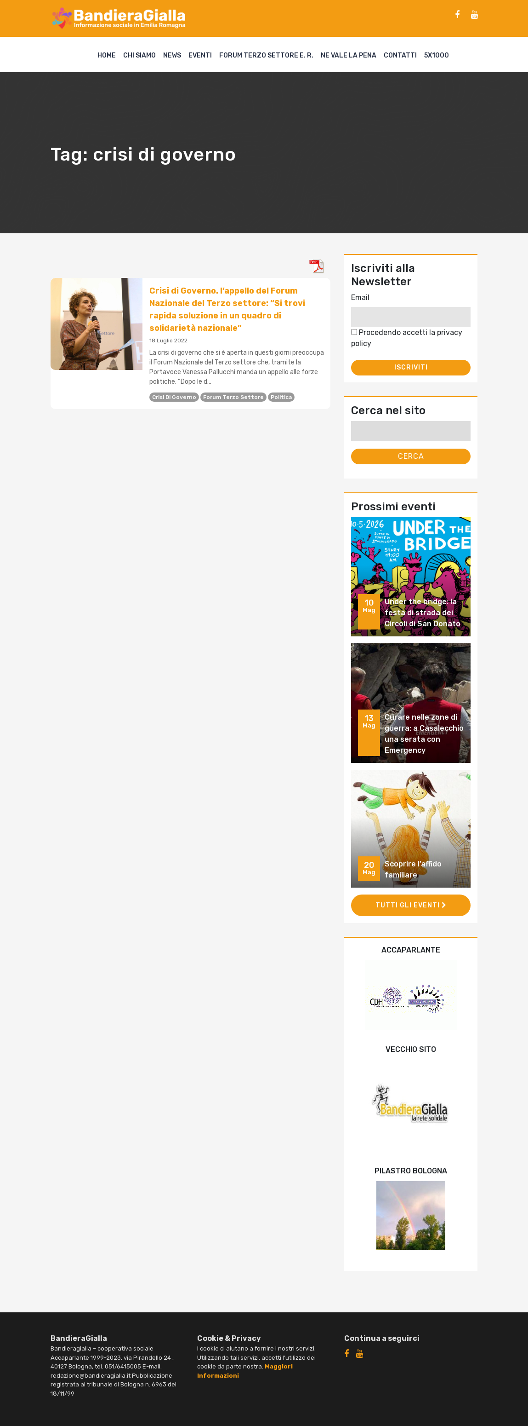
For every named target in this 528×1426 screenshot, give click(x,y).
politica (281, 397)
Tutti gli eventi (411, 905)
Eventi (200, 55)
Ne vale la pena (348, 55)
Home (106, 55)
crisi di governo (174, 397)
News (172, 55)
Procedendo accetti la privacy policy (406, 338)
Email (360, 297)
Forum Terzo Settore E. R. (266, 55)
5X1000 (436, 55)
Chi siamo (139, 55)
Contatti (400, 55)
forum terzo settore (233, 397)
